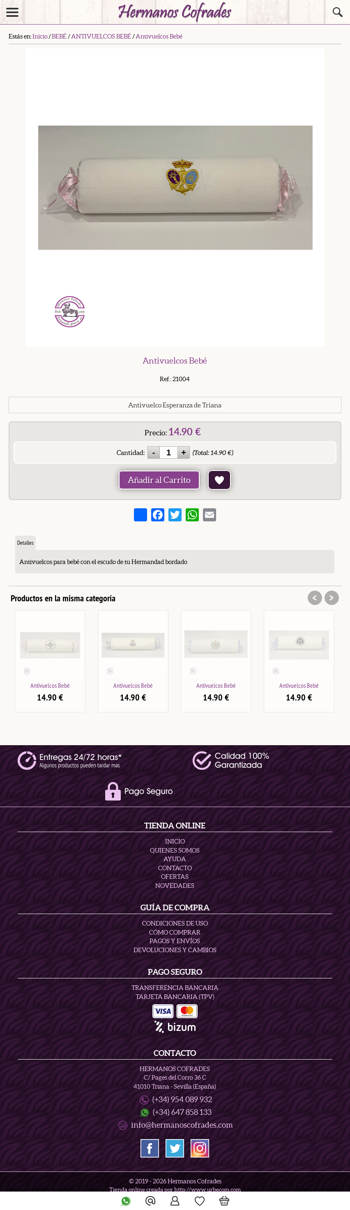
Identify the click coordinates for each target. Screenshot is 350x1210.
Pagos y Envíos (175, 940)
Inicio (175, 841)
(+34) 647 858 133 (182, 1112)
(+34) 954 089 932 (182, 1099)
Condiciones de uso (175, 923)
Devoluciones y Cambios (175, 949)
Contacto (175, 867)
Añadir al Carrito (159, 479)
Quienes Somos (175, 850)
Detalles (25, 542)
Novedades (174, 885)
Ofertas (175, 876)
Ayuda (174, 858)
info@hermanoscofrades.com (182, 1125)
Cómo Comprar (174, 932)
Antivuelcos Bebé (50, 685)
